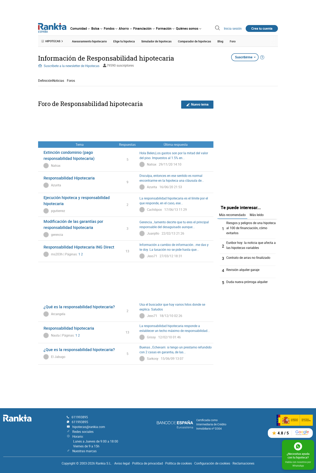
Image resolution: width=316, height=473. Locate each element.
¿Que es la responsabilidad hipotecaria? (79, 349)
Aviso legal (122, 462)
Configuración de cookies (212, 462)
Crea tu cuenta (261, 28)
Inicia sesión (233, 28)
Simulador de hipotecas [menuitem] (156, 41)
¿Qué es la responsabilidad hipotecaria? (79, 306)
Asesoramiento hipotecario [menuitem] (89, 41)
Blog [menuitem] (220, 41)
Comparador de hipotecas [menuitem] (194, 41)
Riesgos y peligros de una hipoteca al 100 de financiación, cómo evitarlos (251, 227)
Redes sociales (83, 431)
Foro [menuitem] (233, 41)
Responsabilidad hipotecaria (69, 328)
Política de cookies (178, 462)
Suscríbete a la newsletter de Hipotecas (68, 65)
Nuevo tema (197, 104)
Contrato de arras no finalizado (248, 256)
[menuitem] (80, 28)
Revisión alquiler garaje (242, 268)
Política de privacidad (147, 462)
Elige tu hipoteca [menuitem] (124, 41)
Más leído (257, 214)
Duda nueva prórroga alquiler (247, 281)
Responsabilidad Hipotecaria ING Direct (79, 247)
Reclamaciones (243, 462)
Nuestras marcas (84, 450)
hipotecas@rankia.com (88, 426)
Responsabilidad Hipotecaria (69, 177)
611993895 (80, 416)
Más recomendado (232, 214)
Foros (71, 80)
